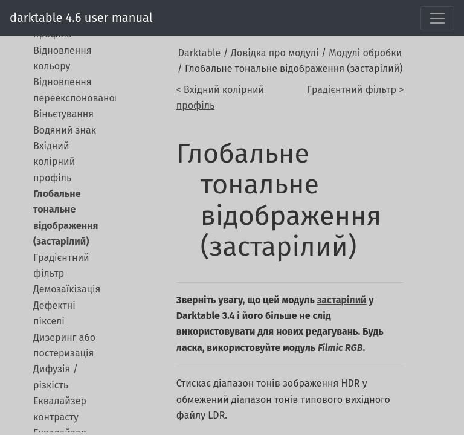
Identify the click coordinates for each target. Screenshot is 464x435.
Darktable (199, 53)
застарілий (342, 300)
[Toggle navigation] (437, 18)
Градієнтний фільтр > (355, 89)
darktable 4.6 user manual (81, 17)
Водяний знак (64, 130)
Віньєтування (63, 114)
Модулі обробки (365, 53)
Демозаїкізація (66, 289)
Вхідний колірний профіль (54, 162)
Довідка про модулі (274, 53)
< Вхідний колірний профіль (220, 97)
